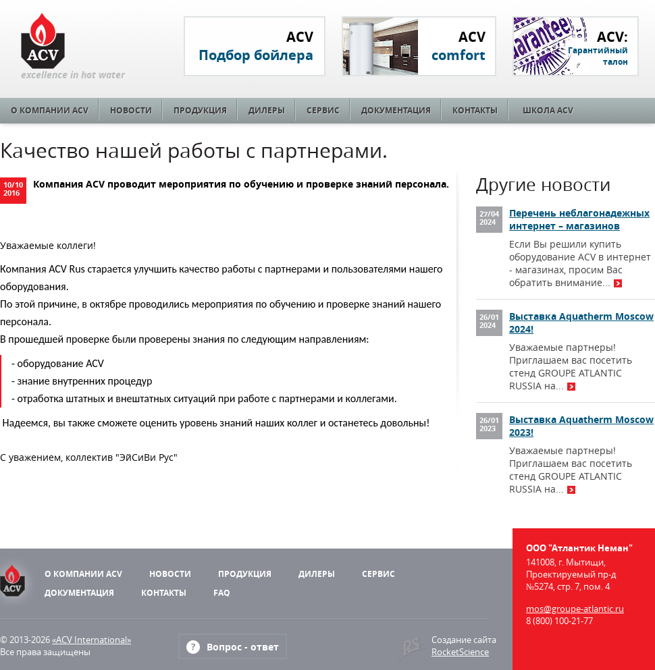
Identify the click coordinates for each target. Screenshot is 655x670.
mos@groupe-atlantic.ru (575, 609)
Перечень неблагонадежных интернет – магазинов (579, 219)
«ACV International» (91, 640)
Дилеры (266, 110)
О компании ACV (49, 110)
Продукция (200, 110)
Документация (396, 110)
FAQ (221, 592)
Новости (131, 110)
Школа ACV (548, 110)
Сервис (323, 110)
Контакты (475, 110)
